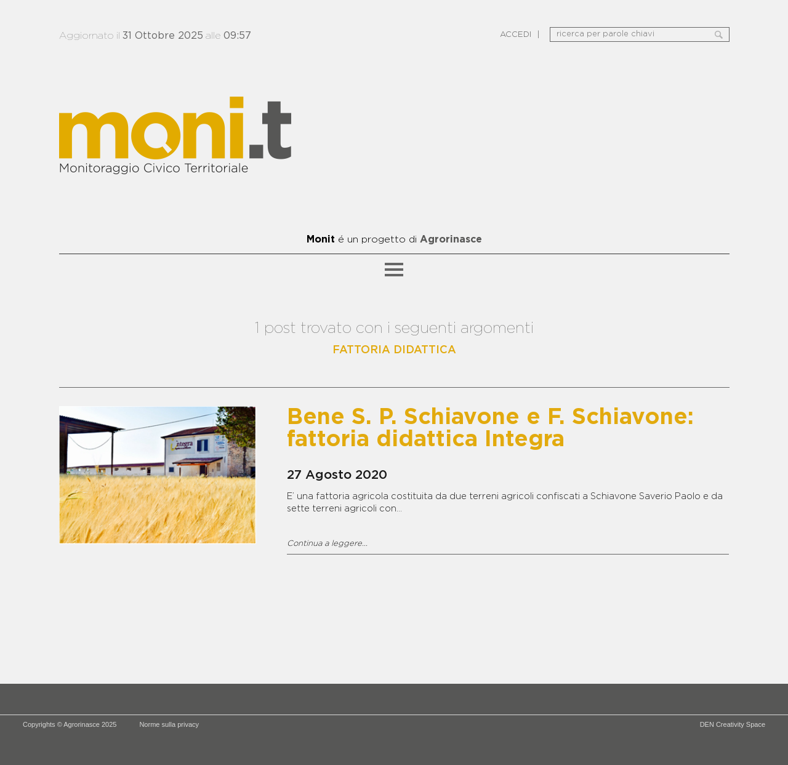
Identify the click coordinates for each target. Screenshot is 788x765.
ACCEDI (515, 35)
